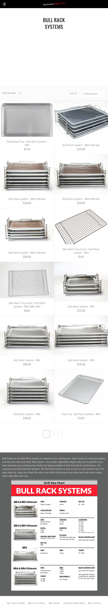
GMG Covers (54, 603)
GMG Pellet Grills (36, 603)
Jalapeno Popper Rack (74, 603)
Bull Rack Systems (16, 603)
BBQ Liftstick (94, 603)
